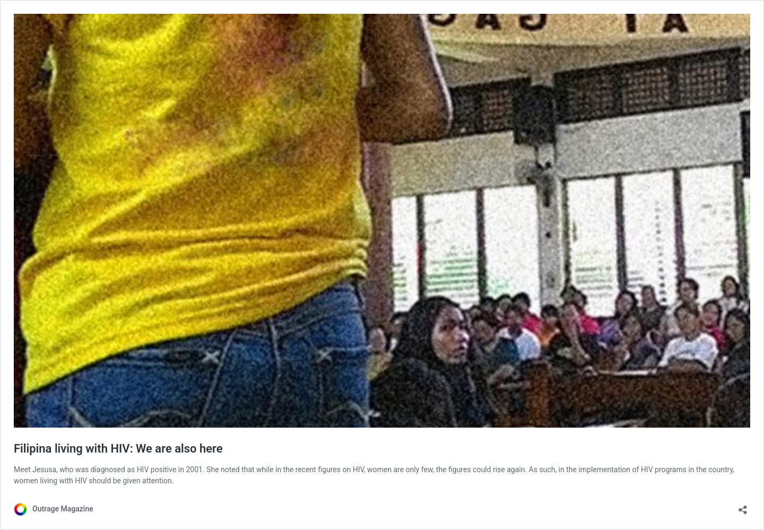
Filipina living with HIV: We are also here (118, 448)
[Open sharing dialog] (742, 506)
